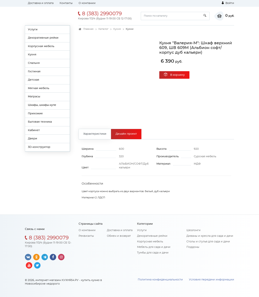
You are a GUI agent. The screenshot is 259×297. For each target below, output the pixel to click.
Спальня (34, 63)
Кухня (32, 54)
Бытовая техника (40, 122)
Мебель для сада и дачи (153, 247)
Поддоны (192, 247)
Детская (33, 80)
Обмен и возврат (119, 236)
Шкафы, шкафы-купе (42, 105)
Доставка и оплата (41, 3)
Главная (88, 29)
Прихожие (35, 113)
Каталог (103, 29)
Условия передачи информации (211, 279)
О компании (87, 3)
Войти (228, 3)
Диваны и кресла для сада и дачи (209, 236)
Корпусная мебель (41, 46)
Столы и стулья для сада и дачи (208, 241)
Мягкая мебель (38, 88)
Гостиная (34, 71)
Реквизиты (86, 236)
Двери (32, 138)
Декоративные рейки (43, 38)
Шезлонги (193, 230)
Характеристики (94, 134)
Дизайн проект (126, 134)
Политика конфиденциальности (160, 279)
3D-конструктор (39, 147)
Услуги (33, 29)
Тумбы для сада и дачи (153, 252)
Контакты (66, 3)
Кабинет (34, 130)
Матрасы (34, 96)
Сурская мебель (205, 156)
